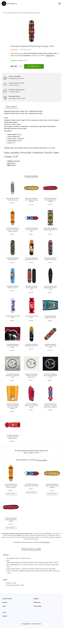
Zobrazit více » (50, 55)
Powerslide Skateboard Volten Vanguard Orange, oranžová (31, 200)
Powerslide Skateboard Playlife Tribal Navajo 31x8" (50, 346)
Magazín (36, 598)
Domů (4, 12)
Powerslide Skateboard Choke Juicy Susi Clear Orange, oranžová (12, 230)
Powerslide (26, 55)
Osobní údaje (37, 606)
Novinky (4, 602)
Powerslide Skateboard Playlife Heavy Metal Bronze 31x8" (31, 375)
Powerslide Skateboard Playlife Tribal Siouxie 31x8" (31, 288)
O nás (4, 612)
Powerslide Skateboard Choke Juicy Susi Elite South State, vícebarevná (50, 405)
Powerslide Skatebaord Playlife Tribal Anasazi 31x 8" (50, 230)
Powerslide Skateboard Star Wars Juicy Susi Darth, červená (13, 437)
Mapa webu (37, 602)
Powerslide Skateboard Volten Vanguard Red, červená (50, 200)
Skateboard (13, 12)
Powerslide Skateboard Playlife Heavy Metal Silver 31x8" (13, 375)
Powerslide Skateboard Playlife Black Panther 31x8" (13, 346)
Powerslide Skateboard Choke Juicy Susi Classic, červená (31, 405)
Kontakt (4, 616)
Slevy (4, 606)
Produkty (9, 12)
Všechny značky (7, 598)
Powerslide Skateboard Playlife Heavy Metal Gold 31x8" (50, 375)
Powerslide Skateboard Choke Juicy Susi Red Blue (31, 230)
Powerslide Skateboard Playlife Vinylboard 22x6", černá (50, 288)
